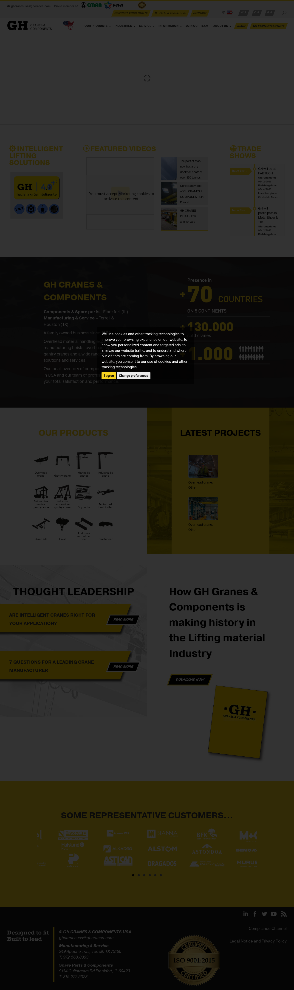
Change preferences (133, 376)
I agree (109, 376)
